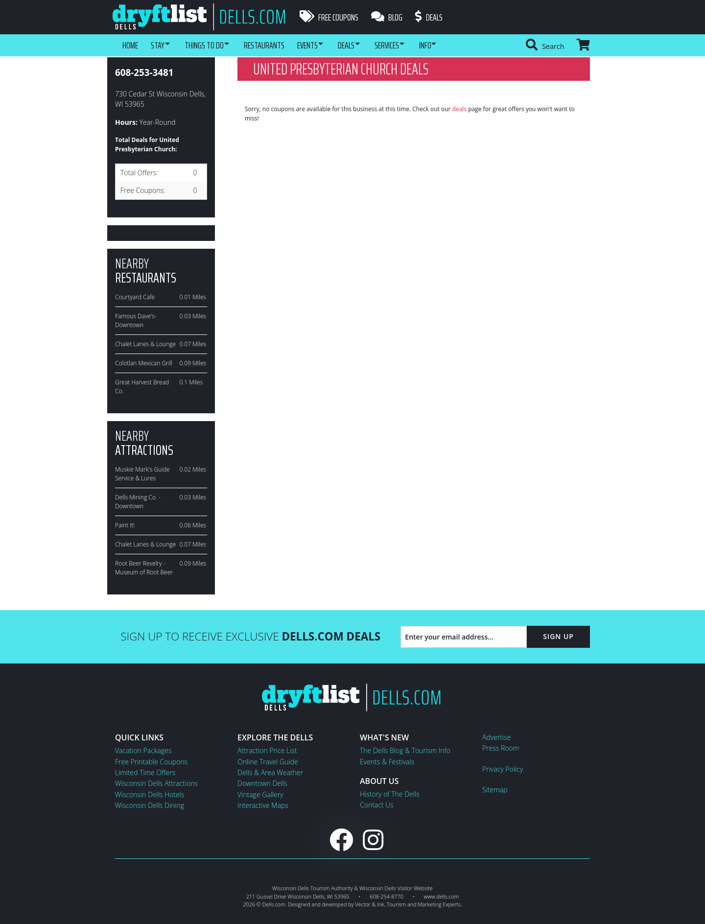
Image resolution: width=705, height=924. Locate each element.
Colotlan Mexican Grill (143, 363)
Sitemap (494, 789)
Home (130, 45)
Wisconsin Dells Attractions (156, 783)
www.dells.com (441, 896)
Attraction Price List (267, 750)
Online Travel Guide (267, 761)
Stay (159, 45)
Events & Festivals (387, 761)
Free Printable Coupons (151, 761)
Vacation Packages (143, 750)
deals (459, 109)
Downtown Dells (262, 783)
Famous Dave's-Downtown (136, 320)
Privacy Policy (502, 769)
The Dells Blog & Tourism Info (405, 750)
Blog (388, 17)
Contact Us (377, 804)
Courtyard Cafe (135, 297)
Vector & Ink (369, 904)
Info (451, 45)
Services (408, 45)
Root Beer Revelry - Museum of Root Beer (144, 567)
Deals (432, 17)
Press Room (500, 748)
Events (320, 45)
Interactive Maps (262, 805)
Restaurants (275, 45)
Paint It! (125, 525)
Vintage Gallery (260, 794)
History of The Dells (390, 794)
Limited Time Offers (145, 772)
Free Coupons (329, 17)
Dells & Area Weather (270, 772)
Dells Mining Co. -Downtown (138, 501)
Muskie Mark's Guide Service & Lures (142, 473)
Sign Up (558, 636)
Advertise (496, 737)
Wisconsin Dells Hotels (149, 794)
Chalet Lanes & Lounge (145, 344)
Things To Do (210, 45)
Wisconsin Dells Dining (149, 805)
